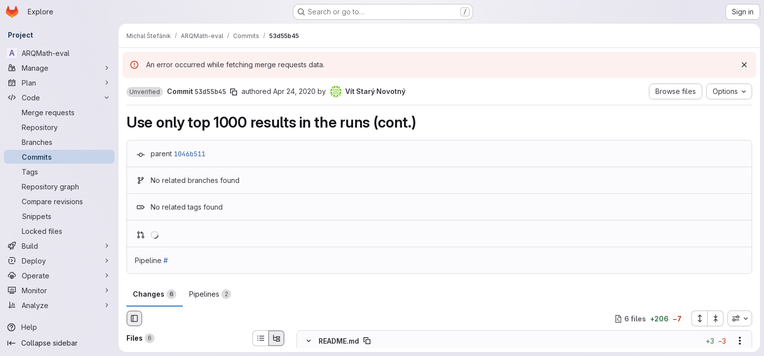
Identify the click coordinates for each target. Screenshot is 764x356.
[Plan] (59, 82)
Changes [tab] (154, 294)
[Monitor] (59, 290)
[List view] (260, 338)
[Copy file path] (367, 341)
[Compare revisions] (59, 201)
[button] (144, 92)
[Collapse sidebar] (59, 343)
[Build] (59, 246)
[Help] (59, 327)
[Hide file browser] (134, 318)
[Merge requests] (59, 112)
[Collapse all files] (716, 318)
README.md (339, 341)
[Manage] (59, 68)
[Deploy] (59, 260)
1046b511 (189, 153)
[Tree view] (276, 338)
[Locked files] (59, 231)
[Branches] (59, 142)
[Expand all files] (699, 318)
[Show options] (740, 341)
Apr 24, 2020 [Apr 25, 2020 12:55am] (294, 91)
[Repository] (59, 127)
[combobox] (739, 318)
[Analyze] (59, 305)
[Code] (59, 97)
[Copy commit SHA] (234, 92)
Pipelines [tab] (210, 294)
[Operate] (59, 275)
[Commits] (59, 157)
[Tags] (59, 171)
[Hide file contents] (309, 341)
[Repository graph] (59, 186)
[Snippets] (59, 216)
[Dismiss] (744, 65)
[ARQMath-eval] (59, 53)
